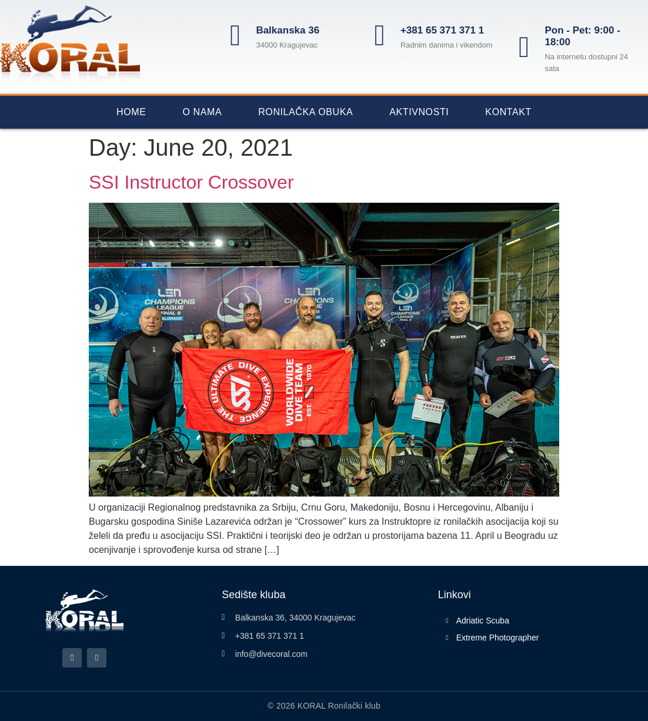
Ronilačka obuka (305, 112)
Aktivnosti (419, 112)
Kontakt (508, 112)
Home (131, 112)
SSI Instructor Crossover (191, 182)
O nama (202, 112)
